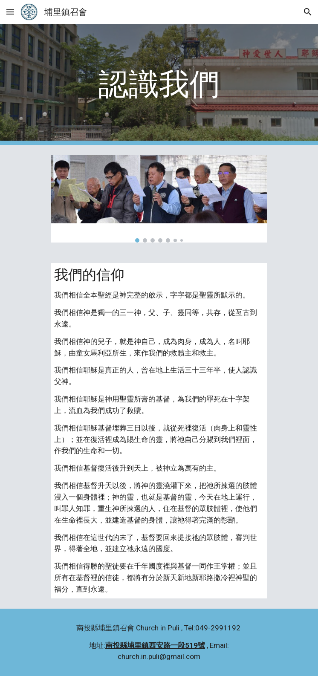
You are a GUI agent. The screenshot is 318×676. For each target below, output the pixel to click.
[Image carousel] (159, 199)
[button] (10, 11)
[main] (159, 84)
